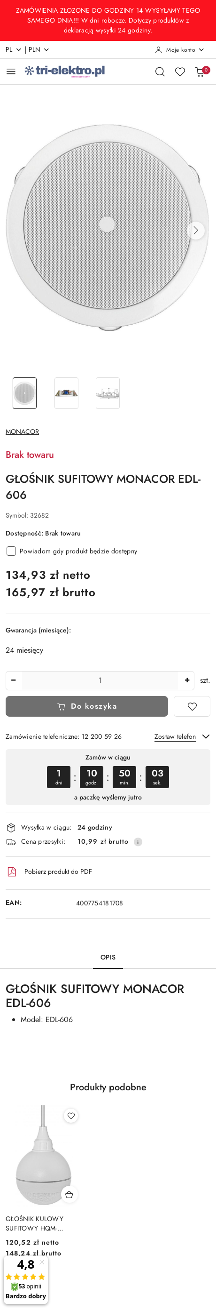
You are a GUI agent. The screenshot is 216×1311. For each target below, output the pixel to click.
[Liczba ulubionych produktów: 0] (180, 71)
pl (14, 49)
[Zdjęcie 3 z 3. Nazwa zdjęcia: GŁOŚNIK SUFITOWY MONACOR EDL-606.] (108, 393)
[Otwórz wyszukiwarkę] (160, 71)
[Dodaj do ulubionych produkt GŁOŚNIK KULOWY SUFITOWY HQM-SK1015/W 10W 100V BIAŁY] (71, 1116)
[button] (195, 230)
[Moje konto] (180, 50)
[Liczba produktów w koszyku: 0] (199, 71)
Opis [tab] (108, 957)
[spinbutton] (100, 680)
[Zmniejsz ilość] (13, 680)
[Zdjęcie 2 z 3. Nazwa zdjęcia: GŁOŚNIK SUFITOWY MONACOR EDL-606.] (66, 393)
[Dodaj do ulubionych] (192, 706)
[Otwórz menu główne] (11, 71)
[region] (108, 777)
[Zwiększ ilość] (187, 680)
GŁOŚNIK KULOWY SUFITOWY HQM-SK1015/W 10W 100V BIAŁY (38, 1223)
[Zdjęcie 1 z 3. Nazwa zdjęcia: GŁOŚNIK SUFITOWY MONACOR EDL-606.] (25, 393)
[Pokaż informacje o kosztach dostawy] (138, 842)
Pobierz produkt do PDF (49, 872)
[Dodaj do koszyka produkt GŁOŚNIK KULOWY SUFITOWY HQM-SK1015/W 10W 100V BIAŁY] (69, 1194)
